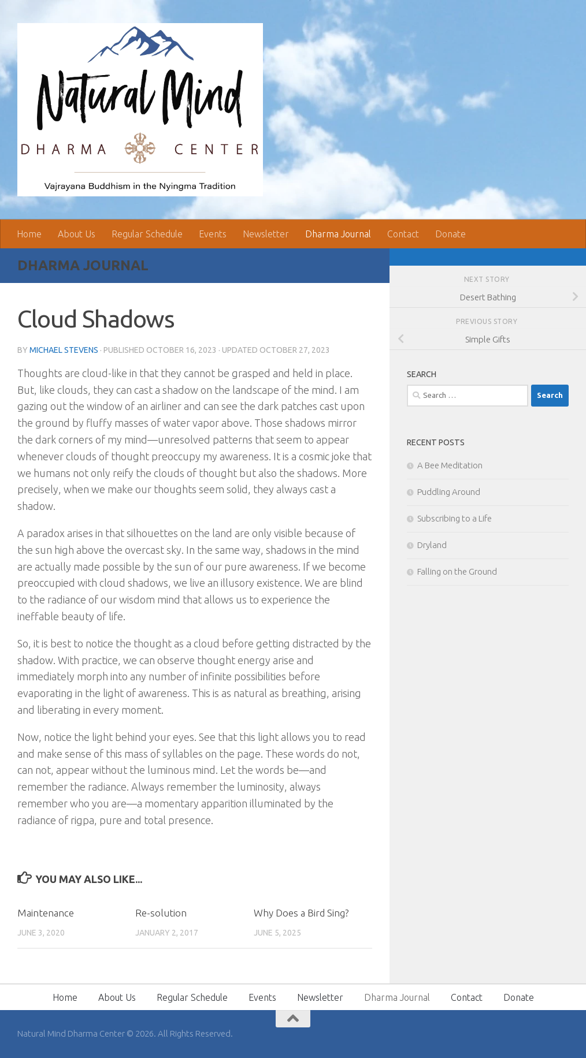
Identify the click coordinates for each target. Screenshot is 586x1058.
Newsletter (266, 234)
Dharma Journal (338, 234)
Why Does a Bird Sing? (301, 912)
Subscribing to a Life (454, 518)
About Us (76, 234)
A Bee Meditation (450, 465)
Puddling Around (448, 492)
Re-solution (161, 912)
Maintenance (45, 912)
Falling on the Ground (457, 571)
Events (213, 234)
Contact (403, 234)
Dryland (432, 545)
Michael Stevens (63, 350)
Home (29, 234)
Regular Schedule (147, 234)
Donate (450, 234)
